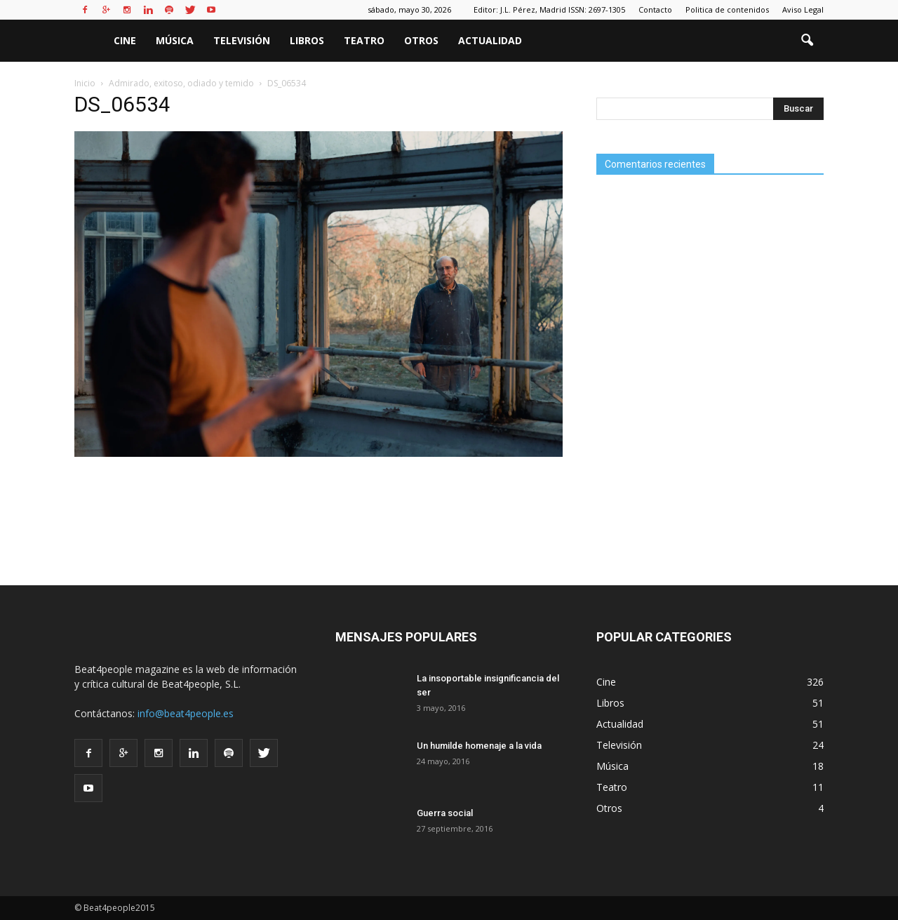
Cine (125, 40)
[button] (807, 41)
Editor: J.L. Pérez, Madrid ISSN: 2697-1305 (549, 9)
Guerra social (445, 813)
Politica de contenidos (727, 9)
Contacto (655, 9)
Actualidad (490, 40)
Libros (307, 40)
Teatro (364, 40)
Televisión (241, 40)
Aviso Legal (803, 9)
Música (175, 40)
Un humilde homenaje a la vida (479, 745)
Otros (421, 40)
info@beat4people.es (186, 713)
